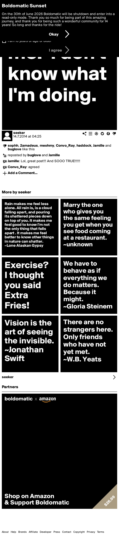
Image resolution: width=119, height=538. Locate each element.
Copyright (79, 532)
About (5, 532)
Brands (22, 532)
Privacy (91, 532)
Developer (45, 532)
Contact (66, 532)
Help (13, 532)
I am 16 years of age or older (29, 41)
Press (56, 532)
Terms (100, 532)
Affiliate (33, 532)
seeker (19, 133)
